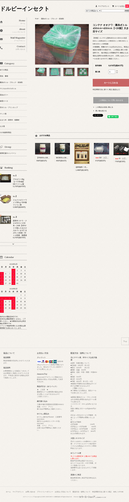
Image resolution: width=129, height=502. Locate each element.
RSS (114, 492)
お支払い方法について (63, 492)
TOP (37, 19)
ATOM (120, 492)
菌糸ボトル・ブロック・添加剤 (52, 19)
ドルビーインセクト (24, 8)
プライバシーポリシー (45, 492)
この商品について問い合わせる (111, 100)
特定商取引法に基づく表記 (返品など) (106, 89)
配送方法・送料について (81, 492)
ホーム (8, 492)
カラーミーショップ (28, 497)
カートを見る (122, 6)
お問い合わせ (30, 492)
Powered (90, 497)
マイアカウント (103, 6)
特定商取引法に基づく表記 (102, 492)
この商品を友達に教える (104, 107)
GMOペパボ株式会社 (54, 497)
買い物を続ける (101, 111)
